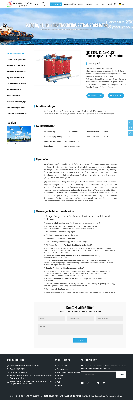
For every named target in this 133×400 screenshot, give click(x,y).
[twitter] (99, 383)
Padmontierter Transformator (16, 72)
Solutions (89, 4)
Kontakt (110, 4)
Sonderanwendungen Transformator (18, 108)
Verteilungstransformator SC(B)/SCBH (79, 29)
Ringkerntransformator (14, 90)
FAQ (103, 4)
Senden (121, 375)
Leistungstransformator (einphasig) (18, 102)
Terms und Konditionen (114, 396)
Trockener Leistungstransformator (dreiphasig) (19, 60)
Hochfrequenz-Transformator (16, 66)
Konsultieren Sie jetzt (95, 95)
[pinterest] (104, 383)
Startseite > (46, 29)
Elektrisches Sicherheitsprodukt (17, 114)
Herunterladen (117, 96)
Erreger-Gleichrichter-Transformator (18, 84)
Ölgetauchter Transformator (15, 78)
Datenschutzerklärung (97, 396)
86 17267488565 (33, 366)
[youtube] (82, 383)
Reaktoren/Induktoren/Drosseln (73, 4)
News (96, 4)
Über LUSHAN (45, 4)
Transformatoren (56, 4)
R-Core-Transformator (14, 96)
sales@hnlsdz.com (21, 372)
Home (36, 4)
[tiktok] (87, 383)
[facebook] (93, 383)
